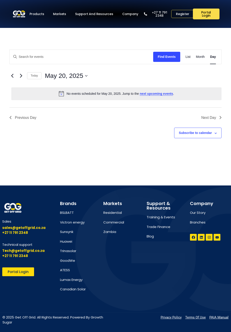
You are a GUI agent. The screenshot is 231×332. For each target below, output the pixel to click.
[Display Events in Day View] (213, 57)
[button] (157, 14)
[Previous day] (12, 76)
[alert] (116, 93)
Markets (60, 14)
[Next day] (21, 76)
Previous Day (22, 118)
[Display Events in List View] (188, 57)
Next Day (211, 118)
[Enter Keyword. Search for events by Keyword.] (81, 57)
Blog (150, 236)
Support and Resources (95, 14)
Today (34, 75)
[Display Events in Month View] (200, 57)
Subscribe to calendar (195, 133)
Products (38, 14)
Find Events (167, 57)
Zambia (109, 231)
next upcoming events (156, 93)
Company (131, 14)
